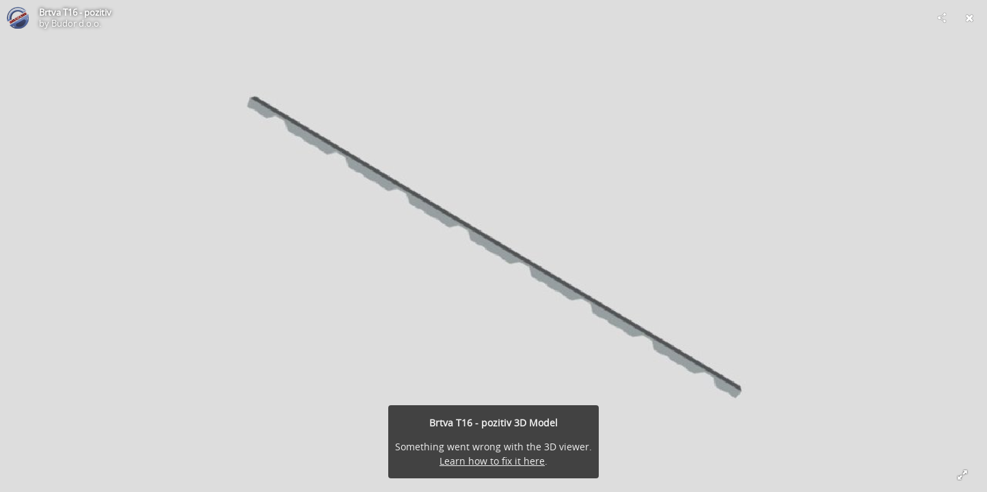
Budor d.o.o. (76, 23)
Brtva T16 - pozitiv (75, 12)
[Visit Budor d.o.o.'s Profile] (18, 18)
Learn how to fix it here (492, 460)
